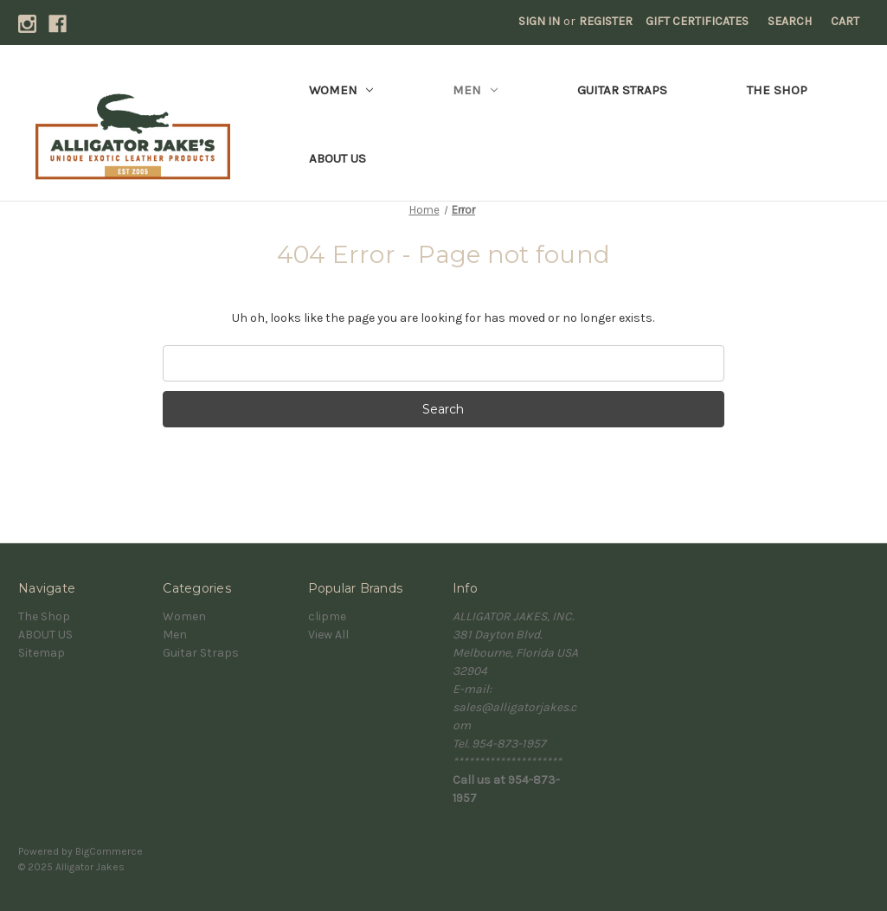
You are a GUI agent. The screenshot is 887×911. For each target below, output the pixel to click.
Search (790, 21)
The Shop (777, 90)
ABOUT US (337, 158)
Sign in (539, 21)
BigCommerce (109, 851)
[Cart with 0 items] (845, 21)
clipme (327, 616)
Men (475, 90)
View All (328, 634)
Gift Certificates (697, 21)
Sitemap (41, 652)
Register (606, 21)
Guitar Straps (622, 90)
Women (341, 90)
